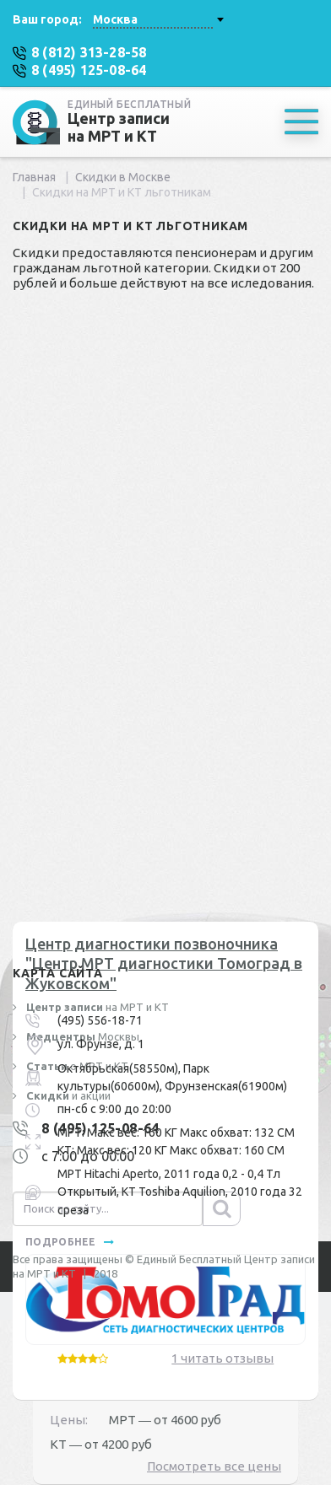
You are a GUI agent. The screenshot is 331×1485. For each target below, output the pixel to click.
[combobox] (158, 19)
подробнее (69, 1241)
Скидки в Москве (123, 177)
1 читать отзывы (222, 1358)
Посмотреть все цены (214, 1466)
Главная (34, 177)
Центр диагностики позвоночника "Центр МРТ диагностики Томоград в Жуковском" (163, 963)
